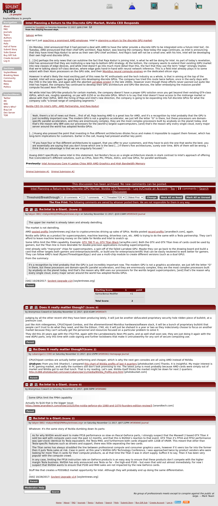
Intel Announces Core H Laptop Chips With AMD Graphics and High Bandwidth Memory (93, 163)
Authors (8, 38)
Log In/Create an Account (150, 188)
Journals (8, 32)
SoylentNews (12, 9)
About (7, 26)
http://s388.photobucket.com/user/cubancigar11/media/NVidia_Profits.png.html (76, 372)
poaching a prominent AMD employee (65, 40)
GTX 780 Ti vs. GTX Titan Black (100, 242)
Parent (30, 285)
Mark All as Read (171, 197)
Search (7, 41)
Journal (141, 214)
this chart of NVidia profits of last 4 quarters (110, 363)
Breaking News (11, 75)
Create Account (11, 58)
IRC (5, 101)
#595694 (135, 423)
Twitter (7, 98)
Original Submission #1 (37, 171)
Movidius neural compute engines (123, 71)
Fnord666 (40, 27)
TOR (6, 115)
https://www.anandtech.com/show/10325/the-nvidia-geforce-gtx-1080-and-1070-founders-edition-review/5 (89, 405)
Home (59, 503)
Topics (7, 35)
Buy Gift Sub (10, 55)
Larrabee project (101, 82)
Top (172, 188)
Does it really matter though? (62, 307)
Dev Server (9, 112)
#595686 (100, 389)
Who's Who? (10, 107)
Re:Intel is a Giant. (53, 209)
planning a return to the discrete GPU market (125, 40)
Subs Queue (10, 52)
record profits (156, 231)
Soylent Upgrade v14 (60, 280)
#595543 (132, 214)
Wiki (6, 104)
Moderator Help (34, 487)
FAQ (5, 29)
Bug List (8, 110)
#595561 (104, 354)
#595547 (101, 312)
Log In (7, 61)
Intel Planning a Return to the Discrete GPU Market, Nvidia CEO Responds (82, 23)
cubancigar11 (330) (42, 354)
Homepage (115, 354)
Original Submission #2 (63, 171)
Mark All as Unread (198, 197)
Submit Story (10, 49)
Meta (6, 84)
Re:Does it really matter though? (58, 349)
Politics (7, 87)
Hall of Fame (10, 46)
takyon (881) (35, 214)
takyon (30, 35)
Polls (6, 44)
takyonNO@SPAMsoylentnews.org (61, 214)
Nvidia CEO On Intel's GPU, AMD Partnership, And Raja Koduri (62, 106)
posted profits (40, 231)
